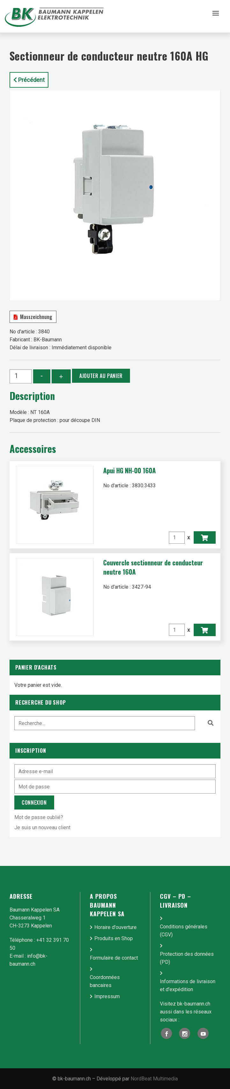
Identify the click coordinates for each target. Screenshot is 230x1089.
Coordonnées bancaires (105, 981)
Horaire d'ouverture (115, 927)
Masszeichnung (33, 317)
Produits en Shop (113, 938)
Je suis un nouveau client (42, 827)
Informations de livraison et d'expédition (187, 985)
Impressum (107, 996)
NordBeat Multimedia (154, 1079)
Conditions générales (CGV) (183, 931)
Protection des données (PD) (187, 958)
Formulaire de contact (114, 958)
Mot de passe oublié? (38, 817)
